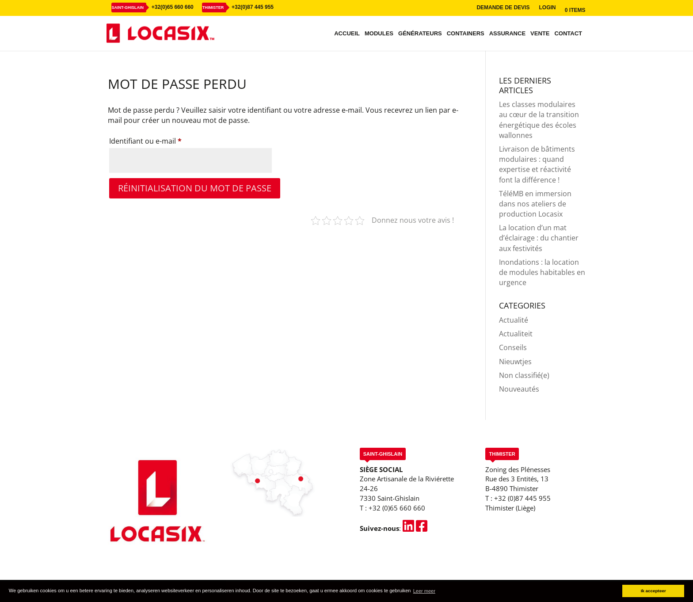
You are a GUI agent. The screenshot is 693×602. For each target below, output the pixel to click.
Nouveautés (519, 389)
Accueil (347, 33)
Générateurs (420, 33)
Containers (465, 33)
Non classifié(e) (524, 375)
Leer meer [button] (424, 591)
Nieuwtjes (515, 361)
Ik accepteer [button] (653, 590)
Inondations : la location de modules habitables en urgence (542, 272)
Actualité (513, 320)
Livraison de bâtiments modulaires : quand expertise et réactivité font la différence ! (537, 164)
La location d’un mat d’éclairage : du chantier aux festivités (539, 238)
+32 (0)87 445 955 (522, 498)
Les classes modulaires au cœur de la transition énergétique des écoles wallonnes (539, 119)
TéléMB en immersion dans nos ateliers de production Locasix (535, 204)
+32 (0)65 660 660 (397, 507)
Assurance (507, 33)
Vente (539, 33)
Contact (568, 33)
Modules (379, 33)
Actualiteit (516, 334)
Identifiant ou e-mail (163, 140)
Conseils (513, 347)
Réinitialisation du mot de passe (194, 188)
